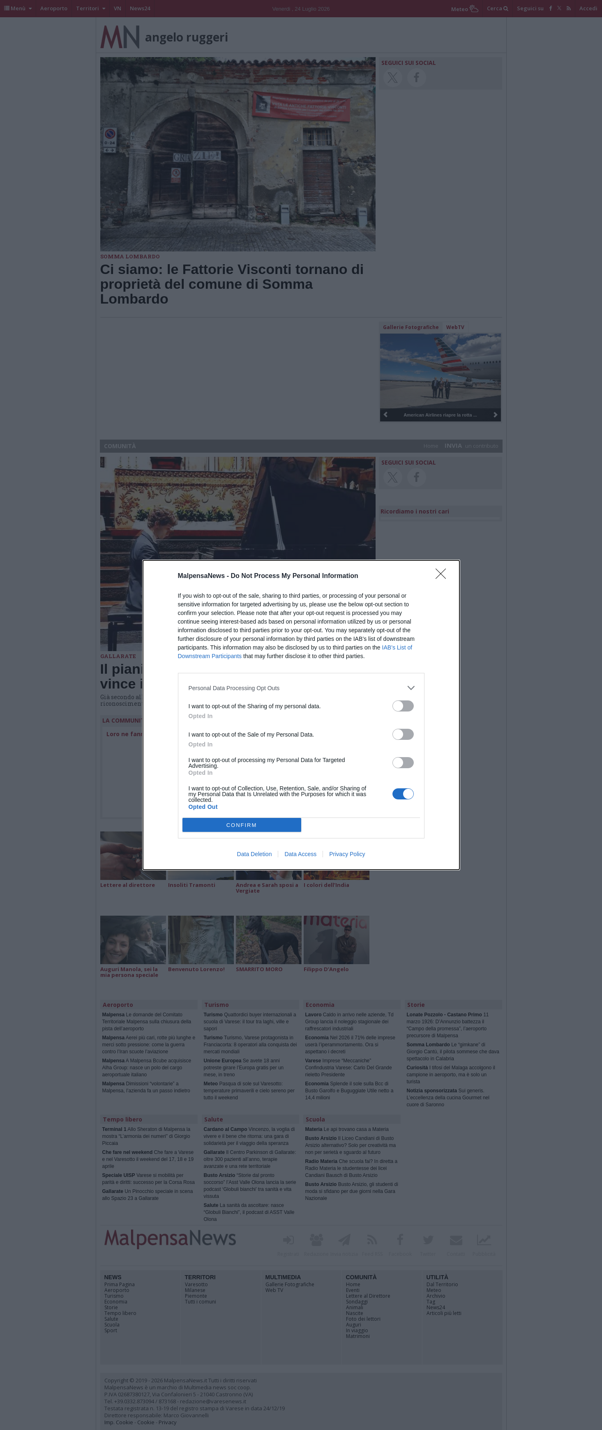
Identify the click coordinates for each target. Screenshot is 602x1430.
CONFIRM (241, 825)
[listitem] (301, 688)
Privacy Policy (347, 854)
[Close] (443, 576)
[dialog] (301, 715)
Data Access (300, 854)
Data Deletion (254, 854)
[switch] (403, 706)
